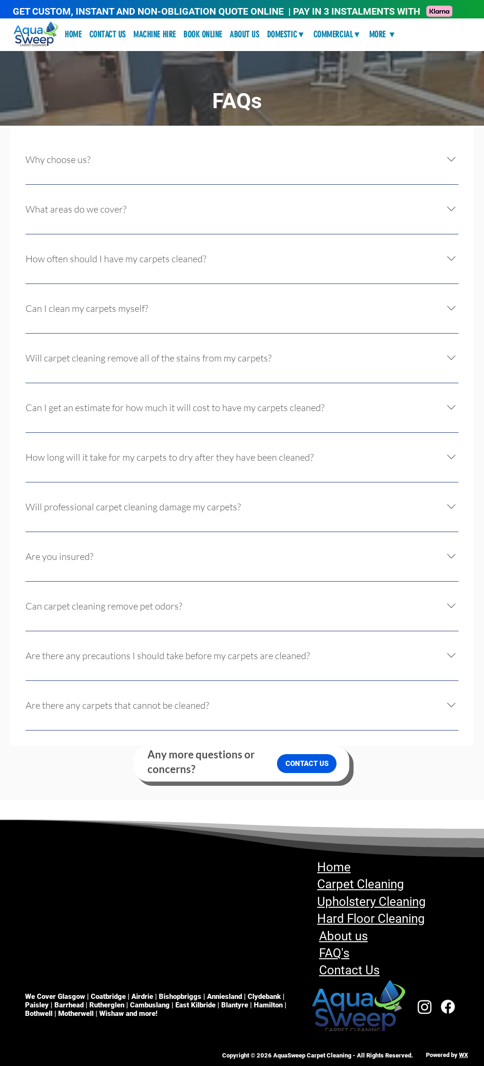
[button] (286, 34)
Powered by (442, 1054)
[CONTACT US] (307, 763)
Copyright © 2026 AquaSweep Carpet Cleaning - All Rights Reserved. (317, 1055)
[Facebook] (448, 1006)
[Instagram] (424, 1006)
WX (463, 1054)
